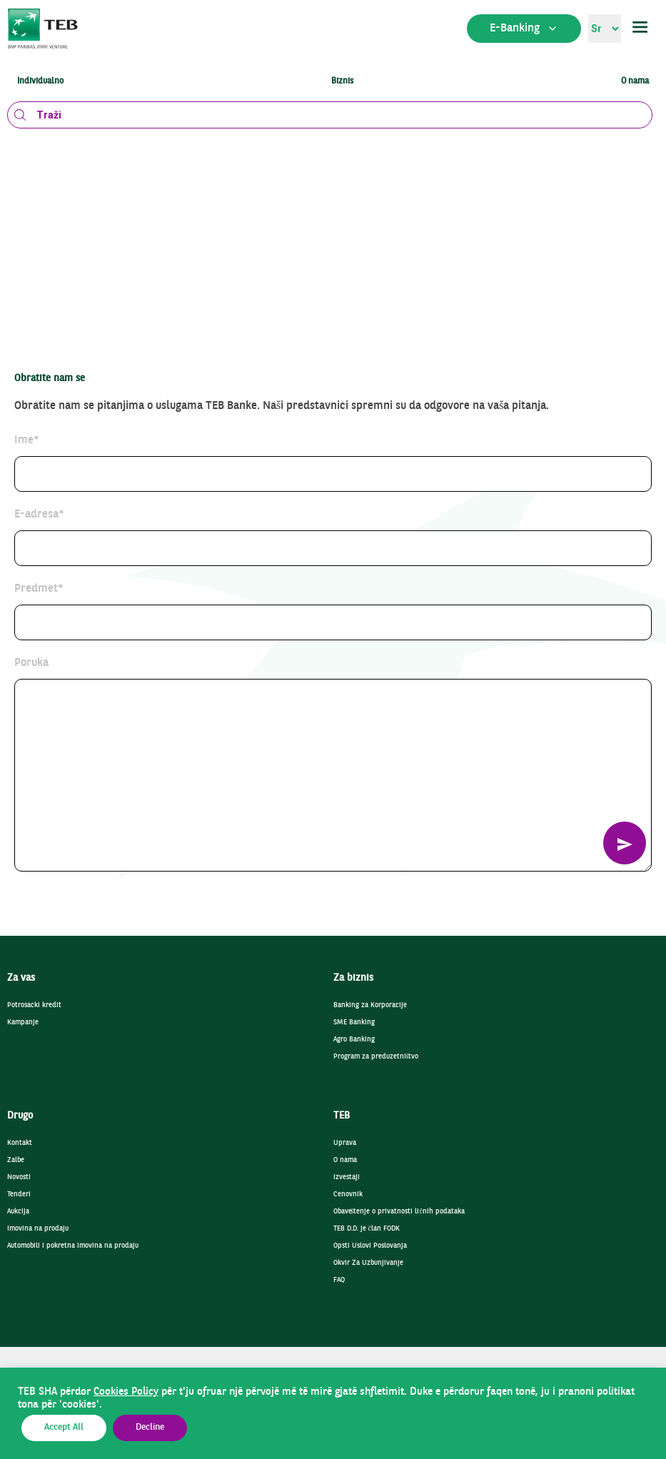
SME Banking (354, 1022)
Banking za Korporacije (370, 1005)
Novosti (19, 1177)
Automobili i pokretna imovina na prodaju (72, 1246)
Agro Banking (354, 1039)
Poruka (31, 663)
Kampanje (23, 1022)
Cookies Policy (126, 1392)
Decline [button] (150, 1427)
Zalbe (15, 1160)
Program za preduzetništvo (376, 1056)
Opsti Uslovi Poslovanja (370, 1246)
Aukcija (18, 1211)
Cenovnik (348, 1194)
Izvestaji (346, 1177)
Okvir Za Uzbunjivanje (368, 1263)
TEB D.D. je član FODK (366, 1228)
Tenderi (19, 1194)
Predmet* (39, 589)
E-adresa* (39, 514)
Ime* (26, 440)
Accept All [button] (64, 1427)
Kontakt (19, 1143)
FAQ (339, 1280)
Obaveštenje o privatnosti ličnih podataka (399, 1211)
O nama (345, 1160)
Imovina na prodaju (38, 1228)
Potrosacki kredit (34, 1005)
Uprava (344, 1143)
